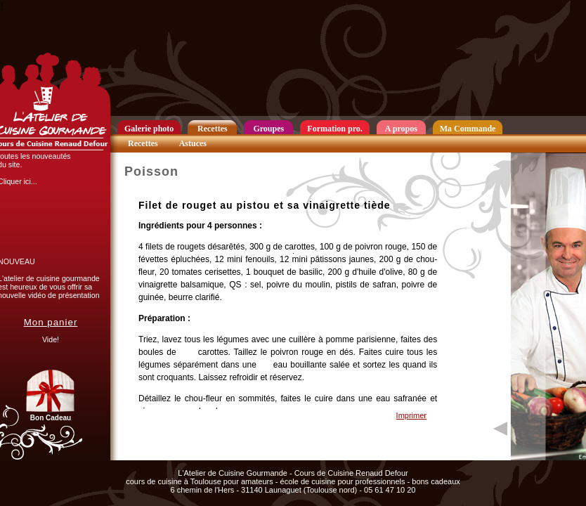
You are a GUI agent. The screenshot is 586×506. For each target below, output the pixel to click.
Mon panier (51, 322)
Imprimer (411, 415)
